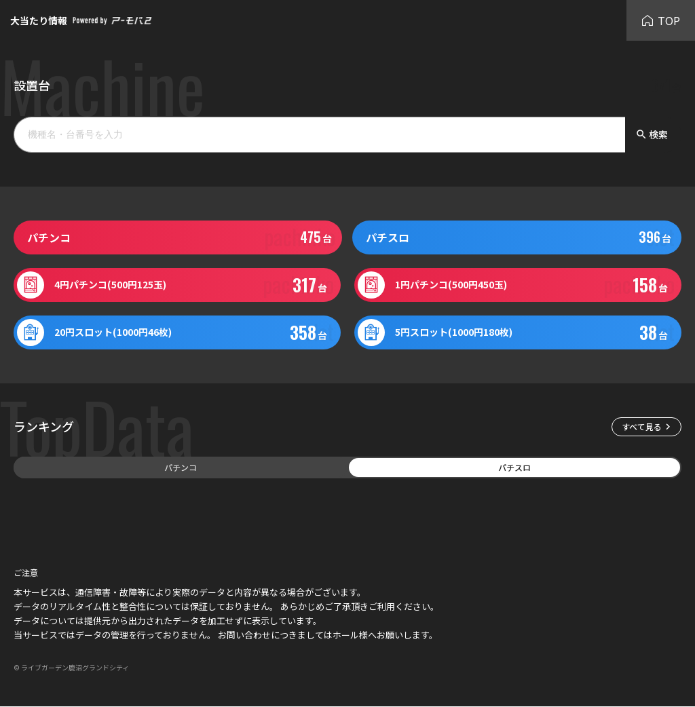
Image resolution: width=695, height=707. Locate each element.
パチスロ (514, 467)
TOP (660, 20)
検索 (651, 134)
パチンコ (180, 467)
